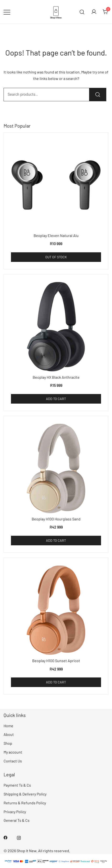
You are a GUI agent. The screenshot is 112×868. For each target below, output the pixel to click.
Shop (8, 743)
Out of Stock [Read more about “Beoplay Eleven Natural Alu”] (56, 257)
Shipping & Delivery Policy (25, 794)
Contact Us (13, 761)
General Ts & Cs (17, 820)
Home (8, 725)
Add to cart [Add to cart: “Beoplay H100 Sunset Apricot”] (56, 682)
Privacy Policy (15, 811)
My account (13, 752)
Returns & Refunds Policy (25, 802)
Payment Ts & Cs (17, 785)
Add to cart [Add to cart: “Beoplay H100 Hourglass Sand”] (56, 540)
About (9, 734)
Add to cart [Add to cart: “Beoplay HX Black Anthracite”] (56, 399)
